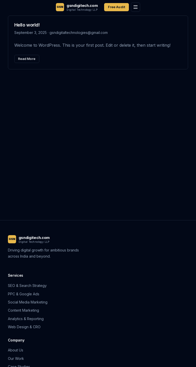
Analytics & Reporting (26, 319)
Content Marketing (23, 310)
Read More (26, 59)
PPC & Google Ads (23, 294)
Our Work (16, 358)
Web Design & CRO (24, 327)
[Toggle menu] (135, 7)
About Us (15, 350)
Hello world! (27, 25)
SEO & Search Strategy (27, 285)
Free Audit (116, 7)
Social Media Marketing (27, 302)
